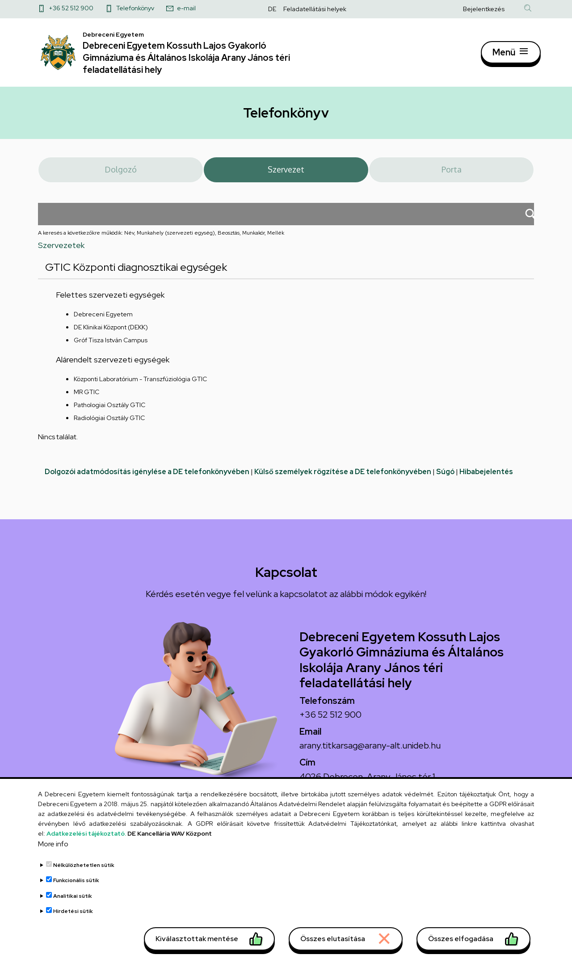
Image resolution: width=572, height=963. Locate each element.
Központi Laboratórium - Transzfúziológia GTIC (140, 387)
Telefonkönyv (135, 8)
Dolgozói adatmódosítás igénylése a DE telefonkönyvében (147, 479)
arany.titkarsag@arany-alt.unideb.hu (370, 753)
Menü (503, 56)
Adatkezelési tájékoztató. (86, 841)
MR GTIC (86, 400)
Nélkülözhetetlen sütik (83, 872)
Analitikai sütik (72, 903)
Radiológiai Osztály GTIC (109, 426)
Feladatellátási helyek (314, 9)
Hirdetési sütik (73, 918)
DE (272, 9)
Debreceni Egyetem (103, 322)
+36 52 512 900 (71, 8)
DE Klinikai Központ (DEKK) (111, 335)
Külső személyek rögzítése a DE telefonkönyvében (342, 479)
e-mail (186, 8)
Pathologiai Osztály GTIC (109, 413)
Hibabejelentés (486, 479)
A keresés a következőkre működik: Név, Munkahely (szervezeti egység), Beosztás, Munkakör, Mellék (161, 240)
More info (53, 851)
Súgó (445, 479)
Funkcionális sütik (76, 887)
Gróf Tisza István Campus (110, 348)
